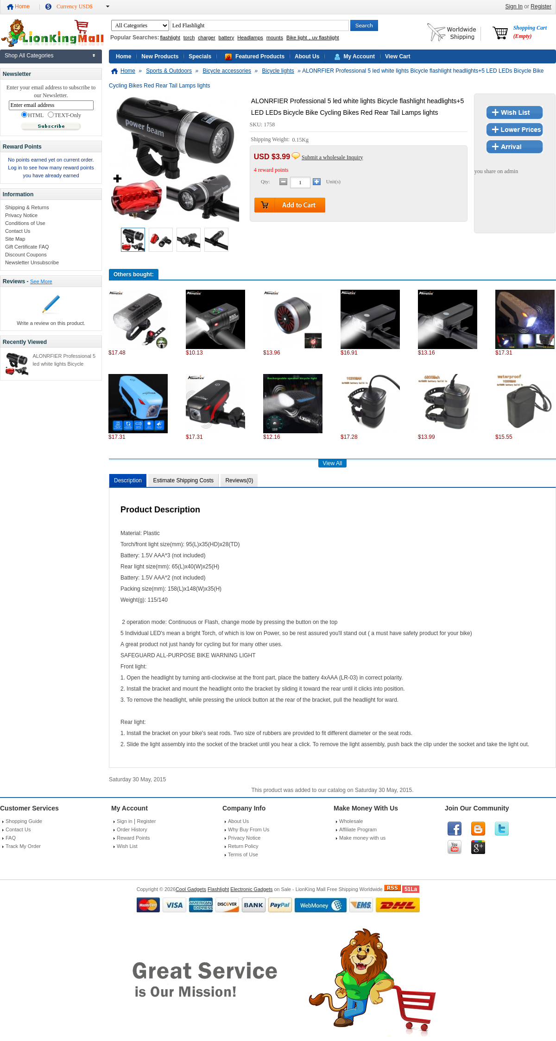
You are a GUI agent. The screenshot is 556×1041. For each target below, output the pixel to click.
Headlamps (250, 37)
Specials (200, 56)
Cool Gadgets (191, 889)
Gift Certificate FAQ (27, 246)
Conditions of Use (25, 223)
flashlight (170, 37)
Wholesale (351, 821)
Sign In (514, 6)
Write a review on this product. (51, 323)
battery (226, 37)
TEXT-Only (64, 115)
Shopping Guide (24, 821)
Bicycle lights (278, 71)
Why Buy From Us (248, 829)
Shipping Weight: (271, 140)
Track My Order (23, 846)
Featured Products (259, 56)
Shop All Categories (29, 55)
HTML (32, 115)
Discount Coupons (26, 254)
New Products (159, 56)
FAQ (11, 838)
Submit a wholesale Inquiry (332, 157)
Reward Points (133, 838)
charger (206, 37)
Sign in (125, 821)
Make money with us (362, 838)
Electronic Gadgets (251, 889)
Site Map (15, 239)
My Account (359, 56)
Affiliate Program (358, 829)
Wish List (127, 846)
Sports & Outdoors (169, 71)
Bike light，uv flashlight (312, 37)
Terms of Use (243, 854)
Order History (132, 829)
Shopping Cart (530, 32)
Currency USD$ (75, 6)
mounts (274, 37)
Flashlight (218, 889)
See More (41, 281)
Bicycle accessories (226, 71)
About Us (307, 56)
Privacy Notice (21, 215)
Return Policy (243, 846)
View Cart (397, 56)
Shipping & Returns (27, 207)
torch (189, 37)
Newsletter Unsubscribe (32, 262)
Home (22, 6)
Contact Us (17, 231)
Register (541, 6)
